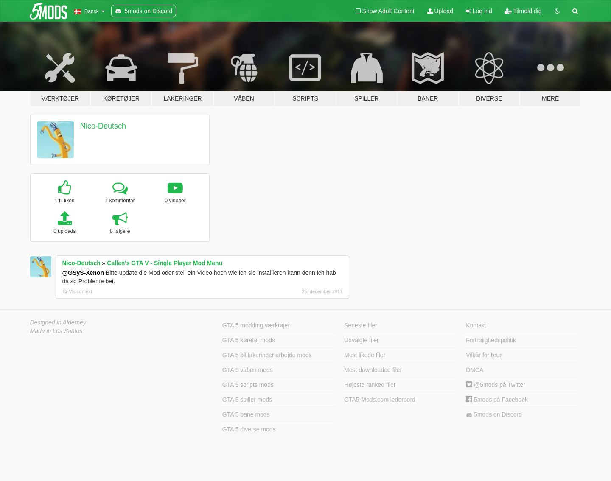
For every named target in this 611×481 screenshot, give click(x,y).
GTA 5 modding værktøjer (256, 325)
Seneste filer (360, 325)
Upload (440, 11)
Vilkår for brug (484, 355)
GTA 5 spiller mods (247, 399)
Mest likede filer (364, 355)
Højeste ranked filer (369, 384)
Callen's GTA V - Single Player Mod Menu (164, 263)
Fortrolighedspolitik (491, 340)
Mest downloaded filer (373, 369)
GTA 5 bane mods (246, 414)
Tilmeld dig (523, 11)
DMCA (474, 369)
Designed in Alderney (58, 322)
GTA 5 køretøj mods (248, 340)
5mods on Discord (494, 414)
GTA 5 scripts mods (248, 384)
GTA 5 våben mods (247, 369)
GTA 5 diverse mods (249, 429)
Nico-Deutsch (103, 126)
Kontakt (476, 325)
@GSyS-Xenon (83, 272)
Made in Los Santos (56, 330)
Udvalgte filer (361, 340)
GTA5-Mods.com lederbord (379, 399)
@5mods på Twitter (495, 385)
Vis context (77, 291)
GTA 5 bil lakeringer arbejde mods (267, 355)
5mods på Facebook (497, 399)
